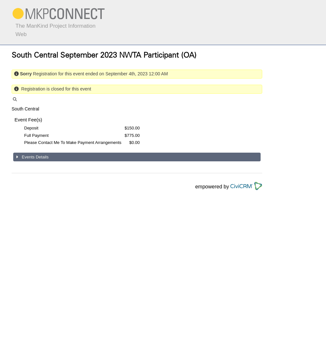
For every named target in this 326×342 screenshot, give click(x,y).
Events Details (35, 157)
